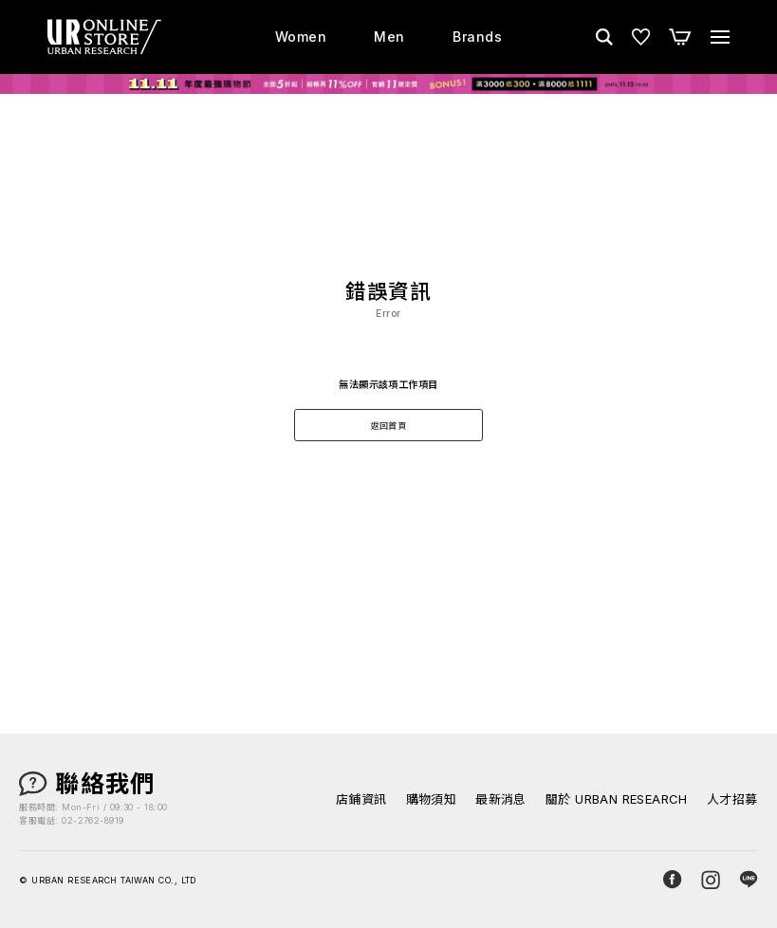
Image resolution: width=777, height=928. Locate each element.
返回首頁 (389, 425)
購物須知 (431, 799)
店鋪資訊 (361, 799)
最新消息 (501, 799)
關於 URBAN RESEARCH (617, 799)
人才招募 (732, 799)
